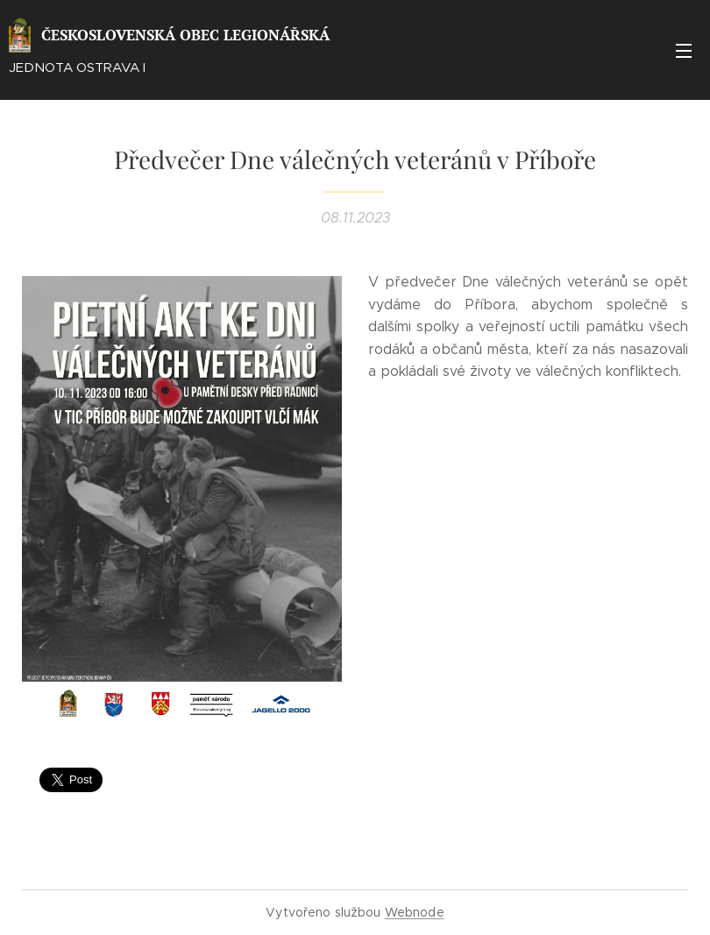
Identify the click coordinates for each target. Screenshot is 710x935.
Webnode (414, 912)
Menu (684, 51)
